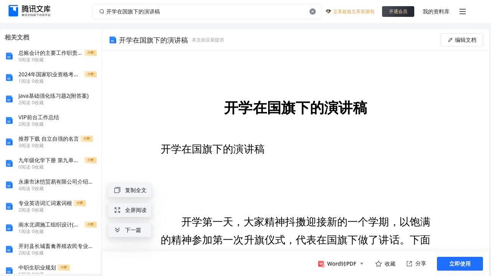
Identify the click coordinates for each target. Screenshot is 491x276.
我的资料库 (436, 11)
